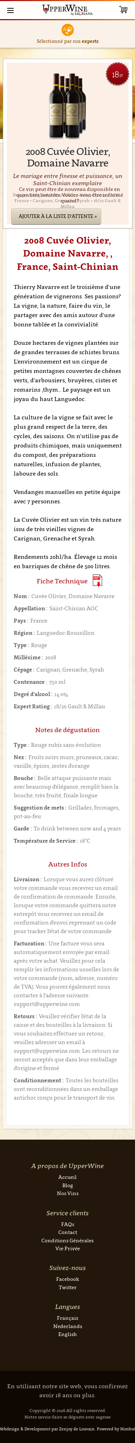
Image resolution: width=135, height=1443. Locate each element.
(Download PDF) (97, 580)
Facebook (67, 1279)
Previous (7, 34)
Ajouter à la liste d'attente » (58, 216)
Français (67, 1318)
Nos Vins (67, 1193)
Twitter (68, 1287)
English (67, 1334)
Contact (67, 1232)
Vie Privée (67, 1248)
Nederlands (67, 1326)
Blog (67, 1185)
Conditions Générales (67, 1240)
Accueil (67, 1177)
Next (128, 34)
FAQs (67, 1224)
